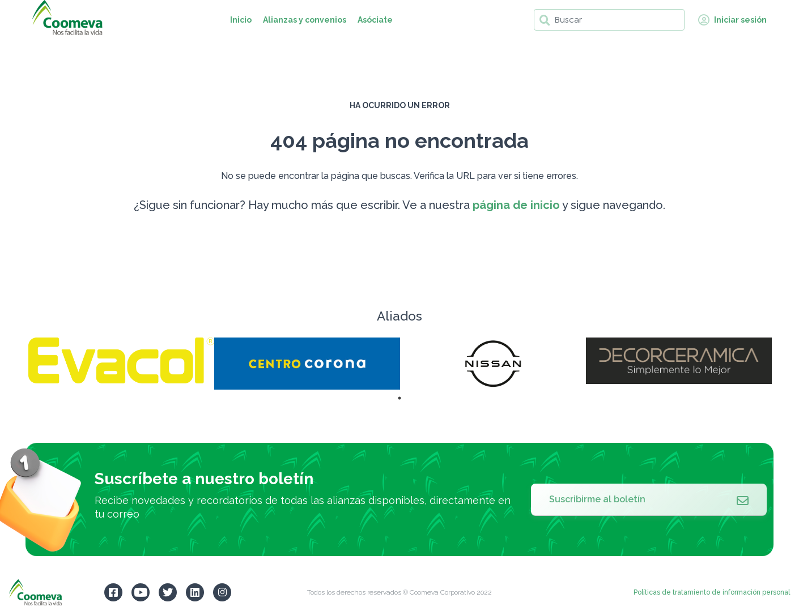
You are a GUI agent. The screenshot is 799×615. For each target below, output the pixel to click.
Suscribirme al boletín (649, 499)
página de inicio (516, 205)
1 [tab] (399, 398)
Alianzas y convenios (304, 19)
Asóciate (375, 19)
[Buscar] (609, 20)
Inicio (241, 19)
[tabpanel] (121, 360)
